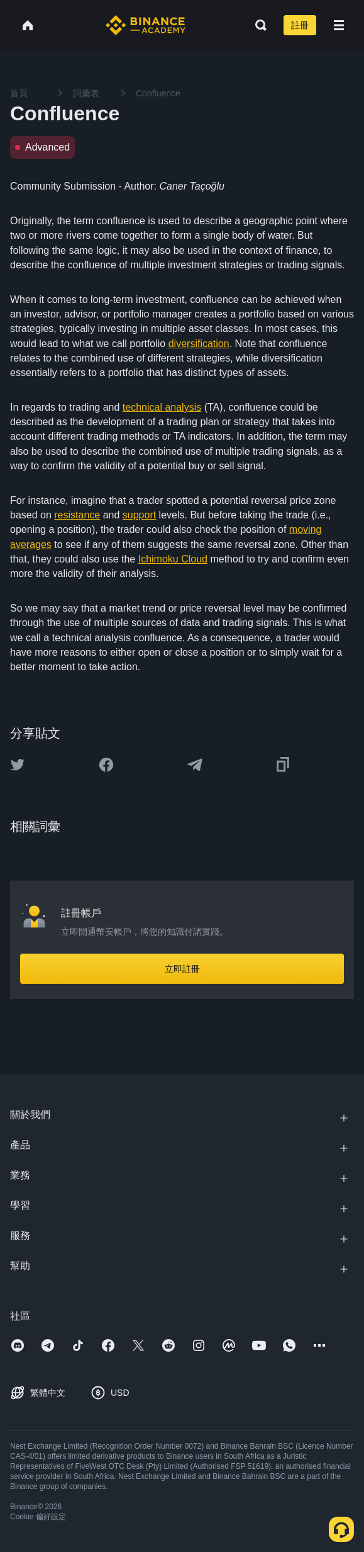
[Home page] (145, 25)
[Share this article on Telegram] (194, 764)
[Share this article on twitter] (17, 764)
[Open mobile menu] (339, 25)
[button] (338, 25)
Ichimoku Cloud (172, 559)
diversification (198, 343)
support (139, 515)
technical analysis (162, 407)
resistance (77, 515)
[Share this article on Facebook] (106, 764)
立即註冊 (182, 969)
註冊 (300, 25)
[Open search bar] (257, 25)
